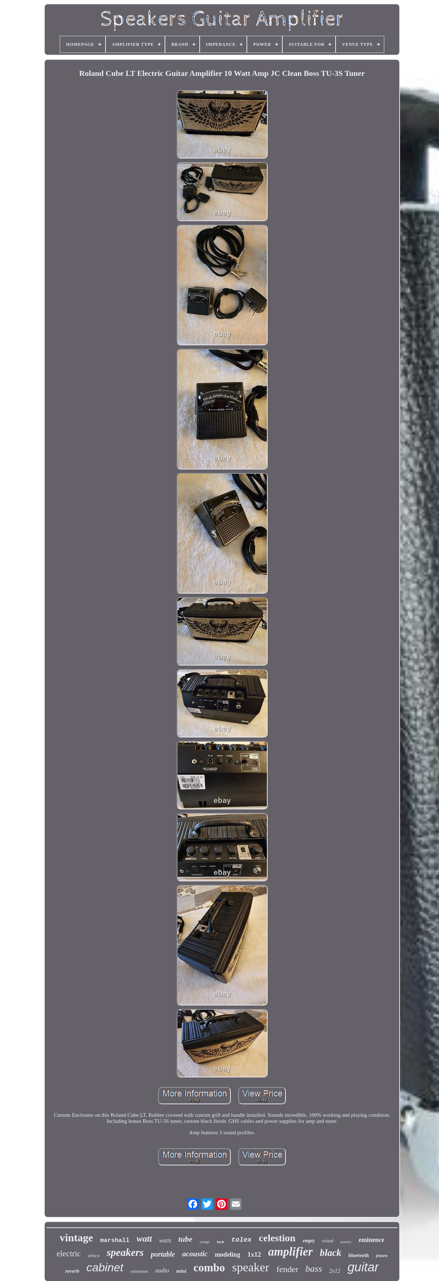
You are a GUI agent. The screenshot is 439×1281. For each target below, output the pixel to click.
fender (287, 1269)
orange (205, 1242)
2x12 (334, 1271)
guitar (363, 1267)
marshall (115, 1240)
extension (139, 1271)
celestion (277, 1237)
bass (314, 1268)
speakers (125, 1252)
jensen (381, 1255)
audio (162, 1270)
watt (144, 1238)
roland (327, 1240)
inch (220, 1241)
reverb (72, 1271)
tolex (241, 1240)
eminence (371, 1239)
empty (309, 1240)
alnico (94, 1255)
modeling (227, 1254)
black (330, 1252)
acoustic (195, 1254)
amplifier (290, 1251)
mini (181, 1271)
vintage (76, 1237)
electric (69, 1253)
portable (163, 1254)
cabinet (104, 1267)
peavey (346, 1241)
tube (185, 1238)
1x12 (254, 1254)
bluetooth (358, 1255)
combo (209, 1267)
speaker (250, 1267)
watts (165, 1240)
